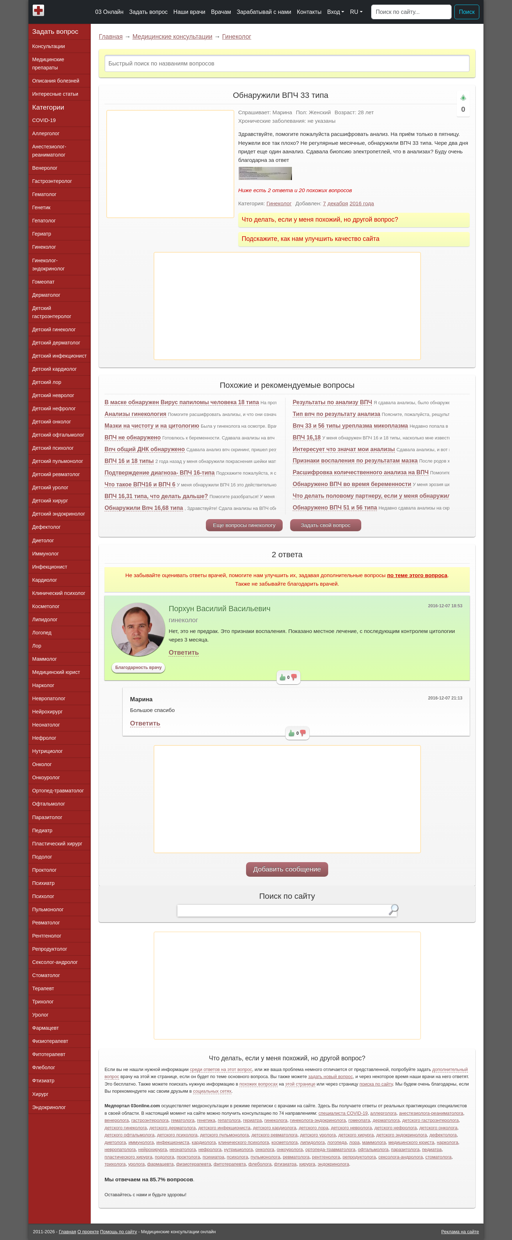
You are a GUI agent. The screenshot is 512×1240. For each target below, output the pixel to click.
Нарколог (43, 685)
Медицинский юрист (56, 672)
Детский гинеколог (54, 329)
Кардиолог (44, 580)
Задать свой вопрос (325, 525)
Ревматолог (46, 922)
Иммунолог (45, 553)
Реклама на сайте (460, 1231)
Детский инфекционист (59, 356)
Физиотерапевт (50, 1041)
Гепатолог (44, 220)
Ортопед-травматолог (58, 790)
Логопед (42, 632)
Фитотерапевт (48, 1054)
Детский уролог (50, 487)
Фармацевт (45, 1028)
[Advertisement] (170, 164)
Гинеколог (236, 36)
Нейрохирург (47, 711)
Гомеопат (43, 282)
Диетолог (43, 540)
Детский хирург (50, 500)
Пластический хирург (57, 843)
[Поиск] (411, 12)
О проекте (88, 1231)
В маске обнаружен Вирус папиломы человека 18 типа (182, 402)
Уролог (40, 1015)
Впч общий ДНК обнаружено (145, 449)
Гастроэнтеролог (52, 181)
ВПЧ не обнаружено (133, 437)
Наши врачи (190, 12)
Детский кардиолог (54, 369)
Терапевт (43, 988)
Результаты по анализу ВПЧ (332, 402)
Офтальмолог (48, 804)
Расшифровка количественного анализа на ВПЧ (360, 472)
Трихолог (43, 1001)
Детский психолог (53, 448)
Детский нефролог (54, 408)
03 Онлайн (109, 12)
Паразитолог (47, 817)
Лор (36, 646)
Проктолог (44, 870)
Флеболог (43, 1067)
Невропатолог (48, 698)
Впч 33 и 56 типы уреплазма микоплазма (350, 426)
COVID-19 (44, 120)
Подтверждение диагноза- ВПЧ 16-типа (160, 473)
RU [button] (354, 12)
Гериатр (41, 234)
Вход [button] (333, 12)
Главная (111, 36)
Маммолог (44, 659)
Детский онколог (51, 421)
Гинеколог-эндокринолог (48, 264)
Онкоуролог (46, 777)
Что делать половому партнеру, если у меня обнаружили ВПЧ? (382, 496)
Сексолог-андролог (55, 962)
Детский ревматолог (56, 474)
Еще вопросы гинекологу (244, 525)
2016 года (362, 203)
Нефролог (44, 738)
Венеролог (45, 168)
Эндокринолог (49, 1107)
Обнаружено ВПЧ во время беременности (352, 484)
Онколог (42, 764)
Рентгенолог (47, 936)
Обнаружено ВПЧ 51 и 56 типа (335, 508)
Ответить (184, 652)
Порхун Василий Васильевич (219, 609)
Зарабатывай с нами (264, 12)
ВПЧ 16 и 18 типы (129, 461)
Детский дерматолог (56, 342)
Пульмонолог (48, 909)
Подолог (42, 857)
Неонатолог (46, 725)
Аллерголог (46, 133)
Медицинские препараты (48, 63)
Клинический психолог (58, 593)
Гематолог (44, 194)
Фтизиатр (43, 1080)
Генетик (41, 207)
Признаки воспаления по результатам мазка (355, 461)
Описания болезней (56, 81)
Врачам (221, 12)
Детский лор (47, 382)
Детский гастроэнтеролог (51, 312)
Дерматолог (46, 295)
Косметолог (46, 606)
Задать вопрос (148, 12)
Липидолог (45, 619)
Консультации (48, 46)
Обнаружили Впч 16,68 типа (144, 508)
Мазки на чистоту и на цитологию (152, 426)
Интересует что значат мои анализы (344, 449)
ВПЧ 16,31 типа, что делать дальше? (156, 496)
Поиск (467, 12)
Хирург (40, 1094)
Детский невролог (53, 395)
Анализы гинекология (135, 414)
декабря (337, 203)
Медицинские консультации (172, 36)
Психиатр (43, 883)
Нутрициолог (47, 751)
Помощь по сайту (118, 1231)
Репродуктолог (49, 949)
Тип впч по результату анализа (336, 414)
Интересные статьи (55, 94)
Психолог (43, 896)
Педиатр (42, 830)
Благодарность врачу (138, 667)
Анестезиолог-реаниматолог (49, 151)
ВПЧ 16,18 (307, 437)
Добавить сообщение (287, 869)
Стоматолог (46, 975)
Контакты (309, 12)
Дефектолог (46, 527)
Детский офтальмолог (58, 435)
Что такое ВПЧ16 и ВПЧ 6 (140, 484)
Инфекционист (50, 567)
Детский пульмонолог (57, 461)
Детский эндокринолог (58, 514)
